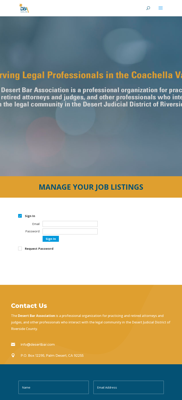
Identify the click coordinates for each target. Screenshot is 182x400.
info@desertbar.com (38, 345)
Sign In (51, 239)
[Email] (70, 224)
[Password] (70, 231)
